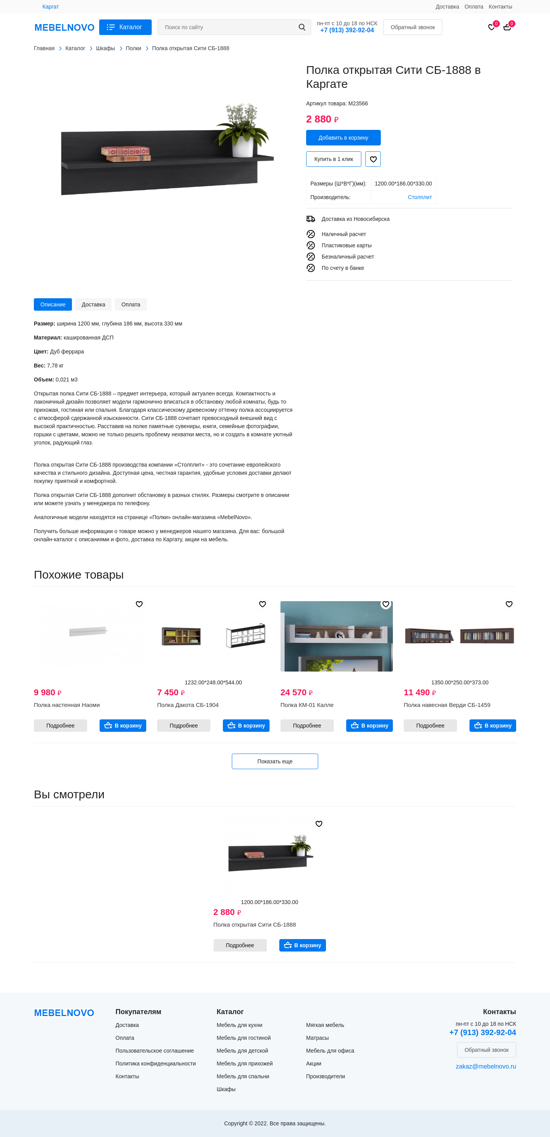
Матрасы (317, 1038)
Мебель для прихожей (245, 1063)
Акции (313, 1063)
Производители (325, 1076)
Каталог (130, 27)
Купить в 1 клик (333, 159)
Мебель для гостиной (244, 1038)
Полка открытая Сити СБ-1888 (255, 924)
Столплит (420, 197)
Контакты (500, 6)
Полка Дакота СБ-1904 (188, 704)
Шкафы (226, 1089)
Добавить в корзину (343, 138)
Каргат (50, 6)
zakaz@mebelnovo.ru (486, 1066)
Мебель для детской (242, 1051)
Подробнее (60, 725)
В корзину (128, 725)
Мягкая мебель (325, 1025)
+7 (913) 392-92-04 (347, 30)
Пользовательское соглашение (155, 1051)
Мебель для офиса (330, 1051)
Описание (52, 304)
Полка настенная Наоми (67, 704)
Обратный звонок (413, 27)
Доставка (447, 6)
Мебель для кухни (240, 1025)
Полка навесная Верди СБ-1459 (447, 704)
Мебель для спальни (243, 1076)
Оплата (473, 6)
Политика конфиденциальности (156, 1063)
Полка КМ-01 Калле (307, 704)
